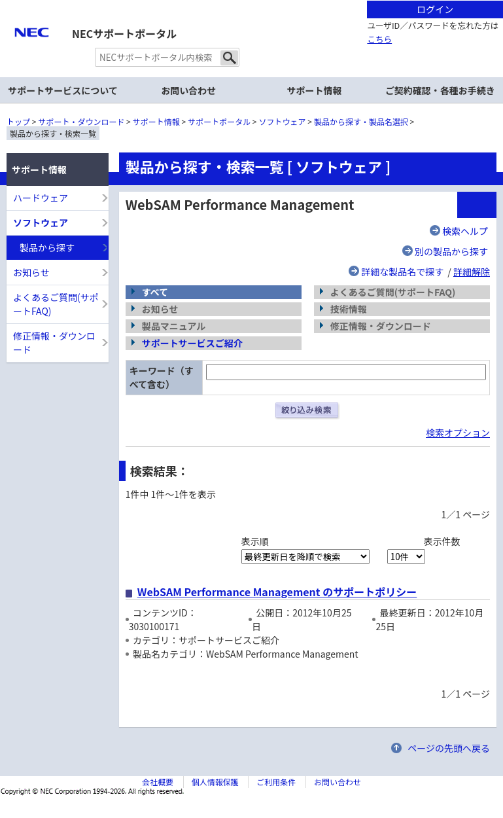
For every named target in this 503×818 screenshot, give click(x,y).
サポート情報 (156, 121)
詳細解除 (471, 271)
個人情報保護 (215, 781)
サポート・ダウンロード (81, 121)
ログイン (435, 9)
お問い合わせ (188, 90)
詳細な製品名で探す (402, 271)
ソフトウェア (282, 121)
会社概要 (157, 781)
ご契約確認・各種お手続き (440, 90)
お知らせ (31, 272)
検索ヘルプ (465, 231)
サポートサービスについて (63, 90)
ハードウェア (40, 197)
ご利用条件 (276, 781)
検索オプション (458, 432)
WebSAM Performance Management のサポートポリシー (277, 591)
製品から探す (47, 247)
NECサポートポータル (124, 33)
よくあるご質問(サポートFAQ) (56, 304)
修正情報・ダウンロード (54, 342)
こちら (379, 39)
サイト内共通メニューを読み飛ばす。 (206, 16)
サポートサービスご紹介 (192, 342)
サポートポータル (219, 121)
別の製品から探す (451, 251)
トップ (18, 121)
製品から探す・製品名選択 (361, 121)
